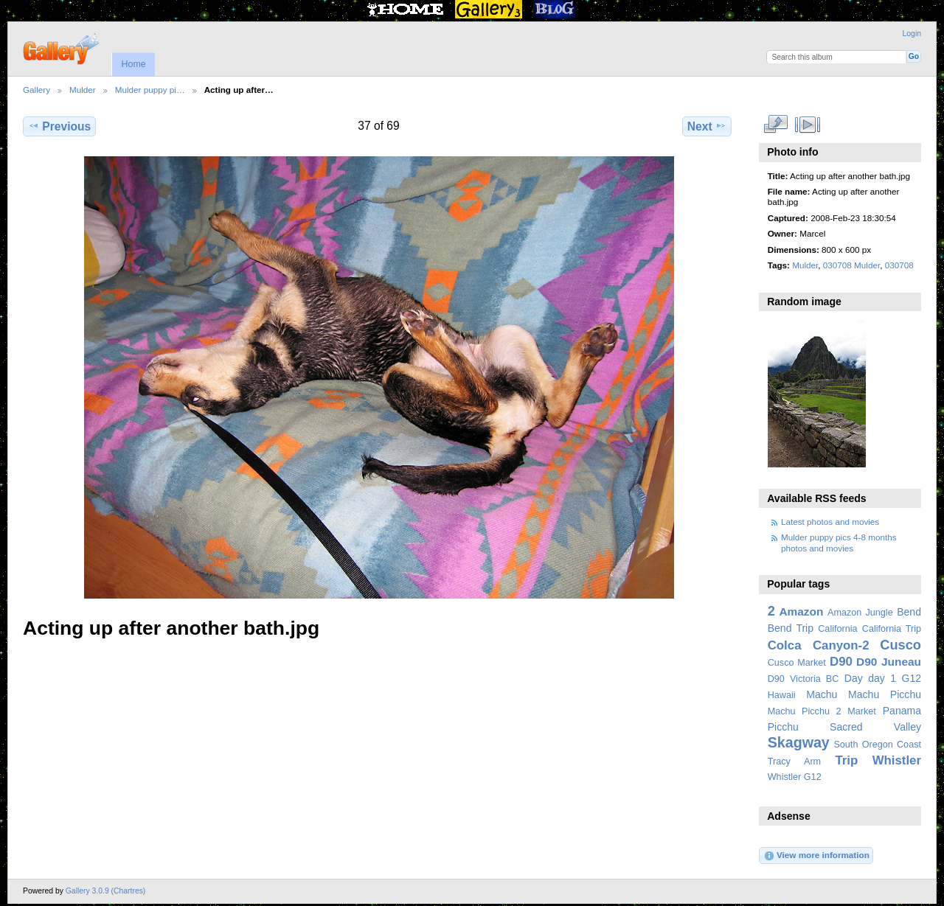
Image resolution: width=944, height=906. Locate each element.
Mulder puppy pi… (150, 89)
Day (853, 678)
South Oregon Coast (877, 744)
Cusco (900, 644)
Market (861, 711)
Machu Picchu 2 (804, 711)
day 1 (882, 678)
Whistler (896, 760)
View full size (775, 124)
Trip (846, 760)
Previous (59, 126)
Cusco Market (797, 663)
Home (133, 64)
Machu (821, 694)
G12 (911, 678)
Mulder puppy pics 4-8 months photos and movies (839, 542)
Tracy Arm (794, 761)
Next (706, 126)
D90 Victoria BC (803, 679)
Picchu (783, 727)
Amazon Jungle (860, 612)
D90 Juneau (888, 661)
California (837, 629)
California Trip (891, 629)
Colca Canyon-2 (819, 645)
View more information (816, 856)
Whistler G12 (795, 777)
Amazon (801, 611)
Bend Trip (790, 628)
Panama (902, 711)
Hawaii (782, 695)
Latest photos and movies (830, 521)
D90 (841, 662)
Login (912, 33)
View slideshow (807, 124)
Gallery (36, 89)
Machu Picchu (884, 694)
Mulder (82, 89)
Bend (909, 612)
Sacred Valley (875, 727)
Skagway (799, 742)
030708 (899, 265)
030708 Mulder (851, 265)
